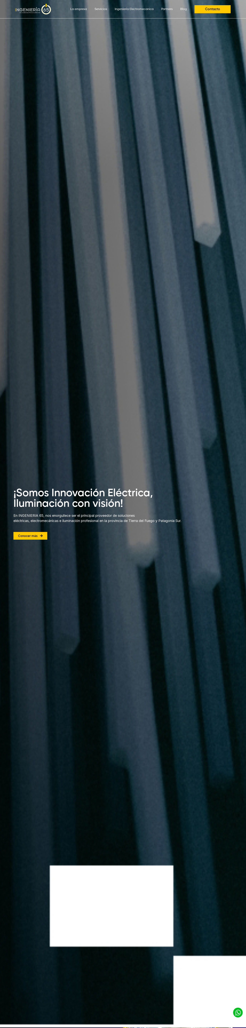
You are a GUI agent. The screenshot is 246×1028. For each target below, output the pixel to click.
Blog (183, 9)
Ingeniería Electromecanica (134, 9)
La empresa (78, 9)
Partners (167, 9)
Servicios (101, 9)
